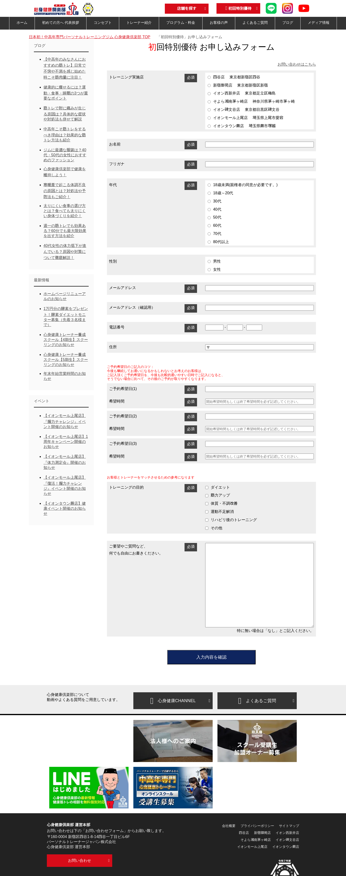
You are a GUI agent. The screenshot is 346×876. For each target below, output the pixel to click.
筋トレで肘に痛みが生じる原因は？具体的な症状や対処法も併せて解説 (64, 113)
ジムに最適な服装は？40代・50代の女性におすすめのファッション (64, 155)
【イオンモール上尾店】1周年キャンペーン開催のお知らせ (65, 442)
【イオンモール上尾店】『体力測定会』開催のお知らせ (64, 462)
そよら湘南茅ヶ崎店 (256, 840)
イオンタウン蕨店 (285, 847)
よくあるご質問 (255, 22)
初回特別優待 (238, 8)
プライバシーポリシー (257, 826)
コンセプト (103, 22)
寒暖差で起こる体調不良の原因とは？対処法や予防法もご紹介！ (64, 191)
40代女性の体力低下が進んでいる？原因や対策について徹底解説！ (64, 252)
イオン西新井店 (287, 833)
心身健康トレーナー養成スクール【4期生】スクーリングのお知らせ (65, 340)
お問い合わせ (79, 860)
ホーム (22, 22)
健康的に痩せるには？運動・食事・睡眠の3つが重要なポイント (65, 92)
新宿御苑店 (262, 833)
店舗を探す (186, 8)
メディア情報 (318, 22)
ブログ (287, 22)
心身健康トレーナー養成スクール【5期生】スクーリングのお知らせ (65, 360)
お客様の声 (219, 22)
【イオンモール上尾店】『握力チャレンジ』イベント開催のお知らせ (64, 421)
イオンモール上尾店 (252, 847)
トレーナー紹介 (139, 22)
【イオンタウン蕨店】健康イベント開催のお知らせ (64, 508)
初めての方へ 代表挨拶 (60, 22)
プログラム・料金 (180, 22)
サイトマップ (289, 826)
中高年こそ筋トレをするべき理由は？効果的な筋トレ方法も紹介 (64, 134)
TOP (89, 37)
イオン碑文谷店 (287, 840)
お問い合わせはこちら (297, 64)
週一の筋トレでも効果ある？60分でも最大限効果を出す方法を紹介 (64, 231)
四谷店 (244, 833)
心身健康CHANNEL (173, 701)
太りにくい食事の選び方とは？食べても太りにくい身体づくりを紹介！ (64, 211)
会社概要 (228, 826)
